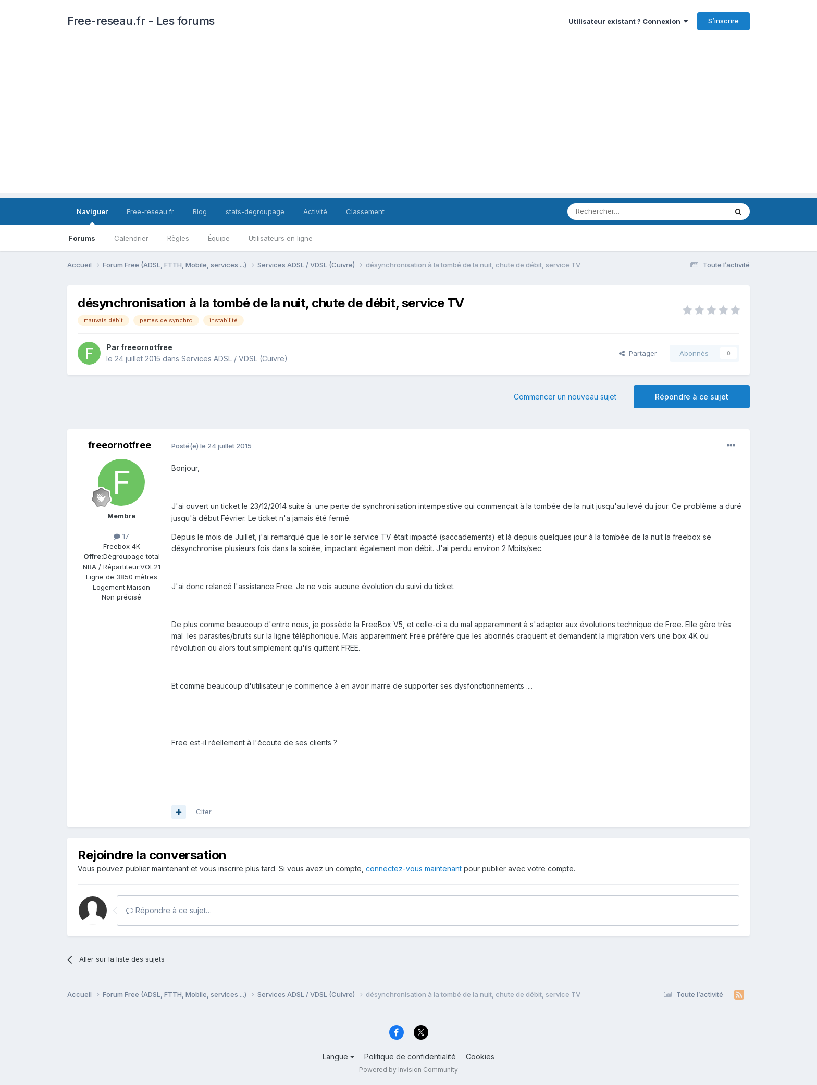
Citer (204, 811)
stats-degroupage (255, 211)
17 (121, 536)
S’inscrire (723, 21)
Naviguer (92, 216)
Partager (638, 353)
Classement (365, 211)
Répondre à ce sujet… (169, 910)
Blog (200, 211)
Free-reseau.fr (150, 211)
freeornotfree (146, 347)
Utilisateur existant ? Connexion (628, 21)
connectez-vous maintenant (414, 868)
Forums (82, 238)
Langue (338, 1056)
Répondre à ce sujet (691, 396)
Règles (178, 238)
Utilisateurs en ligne (281, 238)
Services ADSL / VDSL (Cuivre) (234, 358)
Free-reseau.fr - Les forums (141, 21)
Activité (315, 211)
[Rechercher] (624, 211)
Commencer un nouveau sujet (565, 396)
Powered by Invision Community (408, 1070)
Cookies (480, 1056)
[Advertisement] (408, 120)
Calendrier (131, 238)
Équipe (219, 238)
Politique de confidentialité (410, 1056)
